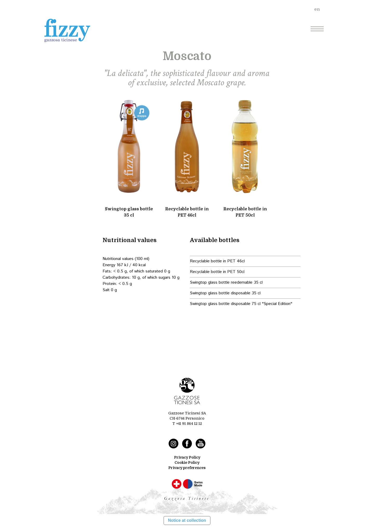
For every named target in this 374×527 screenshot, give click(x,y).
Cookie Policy (187, 462)
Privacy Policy (187, 457)
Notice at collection (187, 520)
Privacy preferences (187, 468)
